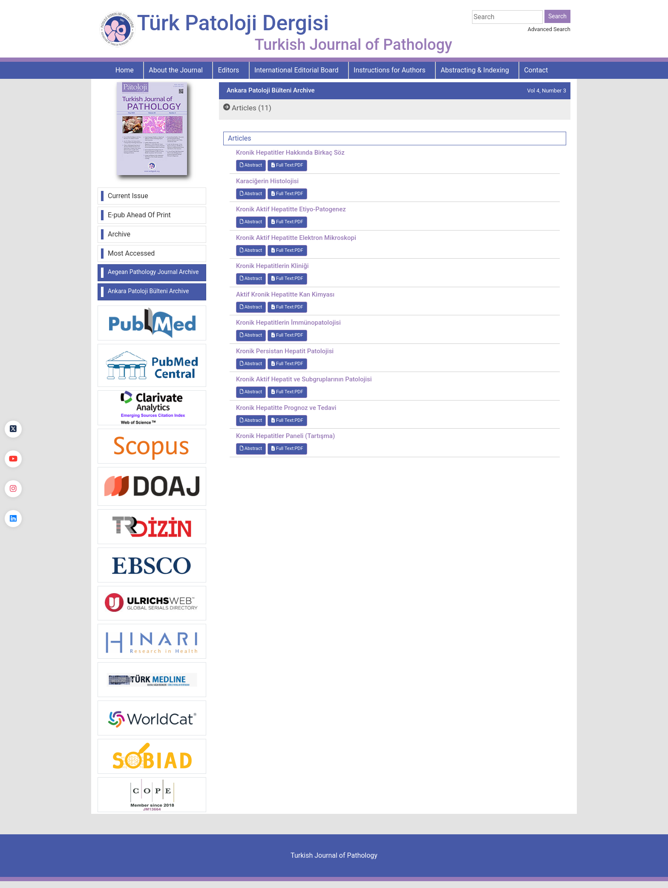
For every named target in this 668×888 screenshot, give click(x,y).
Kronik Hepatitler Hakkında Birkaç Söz (290, 152)
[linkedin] (13, 518)
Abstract (251, 165)
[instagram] (13, 488)
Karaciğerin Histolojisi (267, 181)
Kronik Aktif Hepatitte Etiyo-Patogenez (291, 209)
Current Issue (128, 196)
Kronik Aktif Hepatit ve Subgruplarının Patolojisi (304, 379)
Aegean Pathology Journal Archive (153, 271)
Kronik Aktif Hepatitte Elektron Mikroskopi (296, 238)
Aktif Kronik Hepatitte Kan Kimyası (285, 294)
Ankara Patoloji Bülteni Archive (148, 291)
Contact (536, 70)
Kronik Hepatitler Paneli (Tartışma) (285, 436)
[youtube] (13, 458)
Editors (228, 70)
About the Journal (176, 70)
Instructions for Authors (390, 70)
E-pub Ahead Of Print (139, 215)
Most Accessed (131, 253)
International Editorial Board (296, 70)
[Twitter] (13, 429)
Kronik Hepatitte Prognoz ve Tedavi (286, 408)
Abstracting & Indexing (475, 70)
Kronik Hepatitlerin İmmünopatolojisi (288, 322)
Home (124, 70)
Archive (119, 234)
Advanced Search (549, 29)
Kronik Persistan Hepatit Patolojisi (285, 351)
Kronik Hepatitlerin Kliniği (272, 266)
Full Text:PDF (287, 165)
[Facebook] (13, 399)
